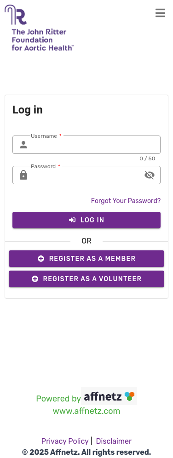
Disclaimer (114, 441)
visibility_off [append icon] (149, 175)
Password (44, 166)
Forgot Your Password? (126, 201)
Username (44, 136)
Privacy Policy (65, 441)
